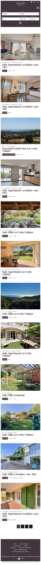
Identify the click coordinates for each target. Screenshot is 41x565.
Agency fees (22, 556)
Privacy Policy (25, 562)
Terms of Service (33, 562)
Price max (33, 16)
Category (4, 11)
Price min (23, 16)
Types (22, 11)
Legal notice (15, 556)
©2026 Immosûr (6, 556)
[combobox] (11, 13)
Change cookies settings (33, 556)
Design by (20, 559)
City (3, 16)
